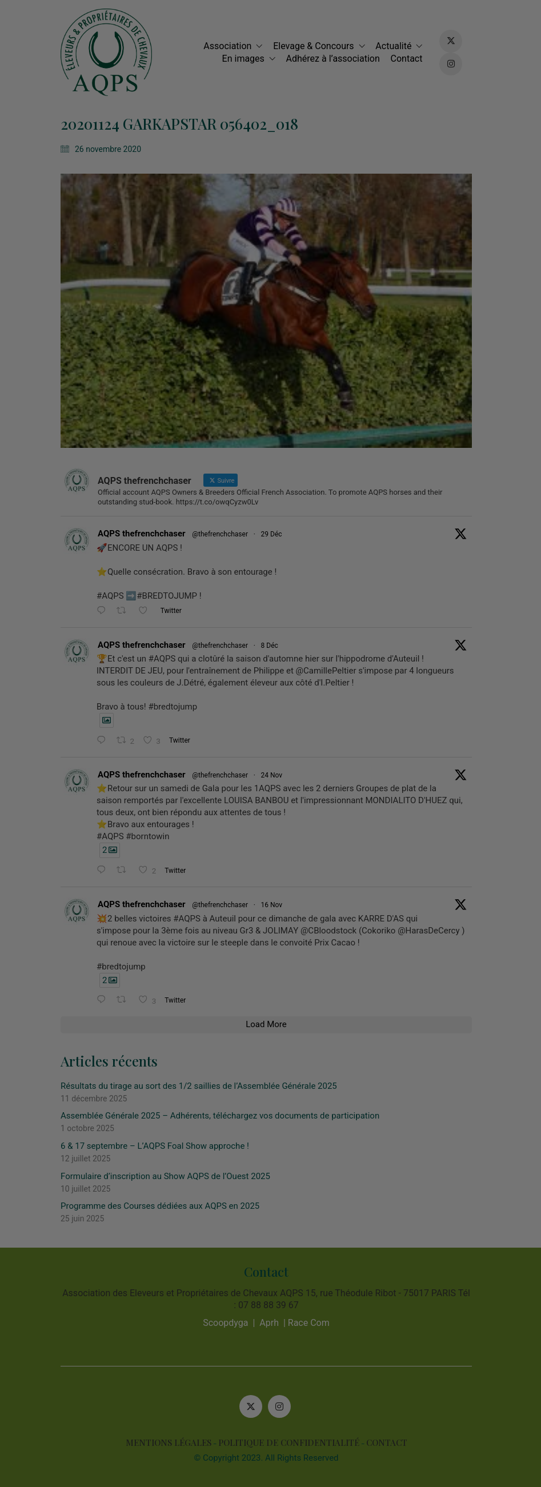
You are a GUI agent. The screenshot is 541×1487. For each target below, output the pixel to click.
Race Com (313, 1322)
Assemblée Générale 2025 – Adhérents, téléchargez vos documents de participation (224, 1116)
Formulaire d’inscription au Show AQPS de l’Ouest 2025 (170, 1176)
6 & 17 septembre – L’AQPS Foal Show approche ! (159, 1146)
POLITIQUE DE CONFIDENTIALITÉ (292, 1443)
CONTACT (390, 1443)
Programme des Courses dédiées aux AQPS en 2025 (164, 1206)
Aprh (273, 1322)
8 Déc (273, 646)
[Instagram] (283, 1406)
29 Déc (275, 534)
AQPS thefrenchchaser (146, 533)
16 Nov (276, 905)
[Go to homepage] (111, 52)
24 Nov (276, 775)
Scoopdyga (230, 1322)
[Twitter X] (254, 1406)
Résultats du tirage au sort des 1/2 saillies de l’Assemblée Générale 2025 (203, 1086)
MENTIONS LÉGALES (172, 1443)
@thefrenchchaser (225, 534)
